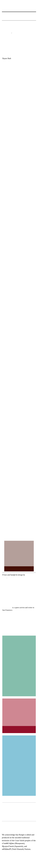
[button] (4, 18)
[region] (19, 812)
